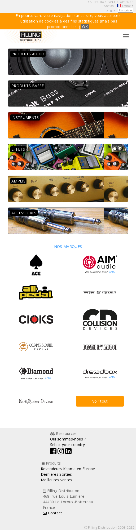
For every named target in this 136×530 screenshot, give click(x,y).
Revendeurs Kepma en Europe (68, 468)
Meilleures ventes (56, 479)
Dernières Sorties (56, 474)
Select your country (67, 444)
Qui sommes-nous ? (68, 439)
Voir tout (100, 401)
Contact (52, 512)
